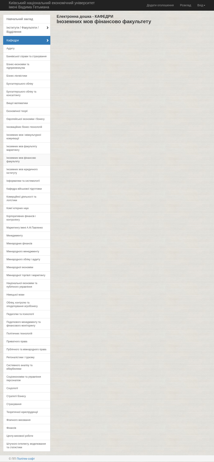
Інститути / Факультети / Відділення (27, 29)
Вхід (201, 5)
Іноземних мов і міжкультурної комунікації (23, 136)
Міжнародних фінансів (19, 243)
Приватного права (16, 341)
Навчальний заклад (19, 19)
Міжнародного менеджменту (22, 251)
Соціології (12, 388)
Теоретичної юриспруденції (22, 412)
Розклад (185, 5)
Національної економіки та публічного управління (21, 285)
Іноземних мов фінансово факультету (21, 159)
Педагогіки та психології (20, 314)
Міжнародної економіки (19, 267)
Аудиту (10, 48)
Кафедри (27, 40)
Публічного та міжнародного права (26, 349)
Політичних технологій (19, 333)
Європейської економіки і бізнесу (25, 119)
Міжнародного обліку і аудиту (23, 259)
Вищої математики (17, 103)
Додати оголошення (160, 5)
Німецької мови (15, 294)
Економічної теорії (17, 111)
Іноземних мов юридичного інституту (22, 171)
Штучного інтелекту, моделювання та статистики (26, 445)
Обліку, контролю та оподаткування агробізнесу (22, 304)
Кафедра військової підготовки (24, 188)
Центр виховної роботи (19, 435)
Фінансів (11, 427)
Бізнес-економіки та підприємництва (17, 66)
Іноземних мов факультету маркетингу (21, 148)
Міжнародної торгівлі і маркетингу (25, 275)
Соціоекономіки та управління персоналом (23, 378)
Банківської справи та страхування (26, 56)
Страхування (14, 404)
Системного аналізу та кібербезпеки (19, 367)
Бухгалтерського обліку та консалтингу (21, 93)
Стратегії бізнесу (16, 396)
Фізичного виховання (18, 420)
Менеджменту (14, 235)
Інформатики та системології (23, 180)
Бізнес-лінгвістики (16, 75)
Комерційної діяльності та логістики (21, 198)
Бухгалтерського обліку (19, 83)
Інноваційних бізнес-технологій (24, 127)
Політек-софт (26, 458)
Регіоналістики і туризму (20, 357)
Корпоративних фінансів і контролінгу (21, 218)
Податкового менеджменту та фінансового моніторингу (23, 324)
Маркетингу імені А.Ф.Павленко (24, 227)
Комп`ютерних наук (17, 208)
